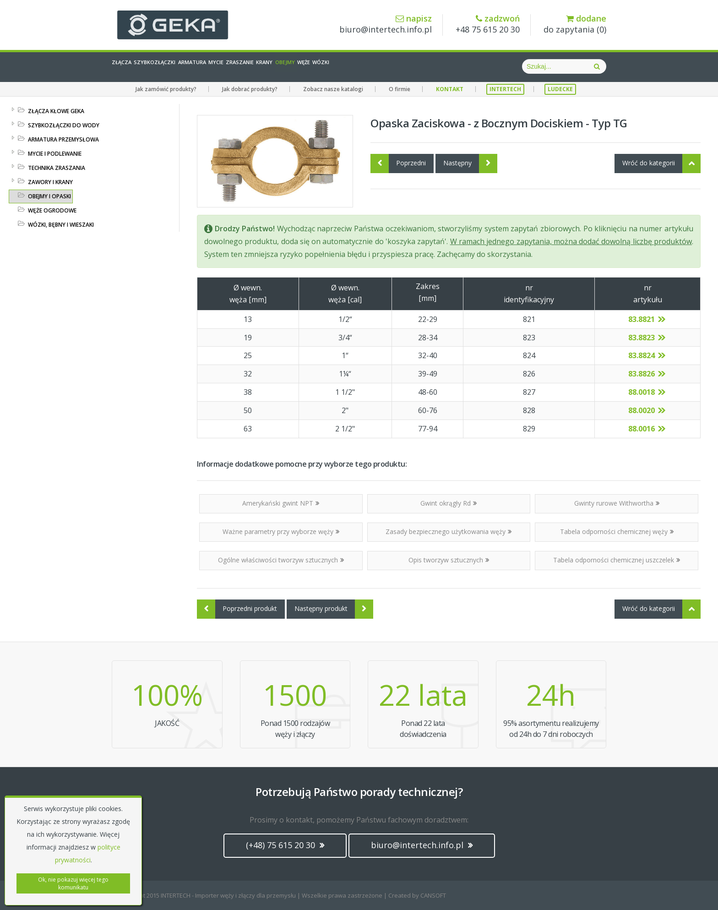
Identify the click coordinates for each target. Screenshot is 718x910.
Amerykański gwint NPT (280, 503)
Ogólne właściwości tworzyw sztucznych (281, 560)
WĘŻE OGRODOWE (52, 210)
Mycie (294, 66)
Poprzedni (398, 163)
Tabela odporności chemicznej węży (617, 531)
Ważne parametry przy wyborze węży (281, 531)
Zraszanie (337, 66)
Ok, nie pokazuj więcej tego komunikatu (73, 883)
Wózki (495, 66)
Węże (459, 66)
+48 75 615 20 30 (488, 24)
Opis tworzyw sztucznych (448, 560)
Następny (470, 163)
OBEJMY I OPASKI (49, 196)
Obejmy (422, 66)
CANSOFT (433, 895)
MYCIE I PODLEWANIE (55, 154)
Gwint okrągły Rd (448, 503)
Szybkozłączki (188, 66)
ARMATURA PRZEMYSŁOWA (63, 139)
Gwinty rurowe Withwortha (616, 503)
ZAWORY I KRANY (50, 182)
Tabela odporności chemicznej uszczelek (616, 560)
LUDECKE (560, 89)
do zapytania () (575, 24)
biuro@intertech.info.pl (385, 24)
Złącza (133, 66)
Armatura (249, 66)
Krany (382, 66)
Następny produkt (333, 609)
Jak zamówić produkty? (166, 89)
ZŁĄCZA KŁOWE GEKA (56, 111)
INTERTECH (505, 89)
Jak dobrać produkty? (249, 89)
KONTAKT (449, 89)
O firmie (399, 89)
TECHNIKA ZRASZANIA (56, 168)
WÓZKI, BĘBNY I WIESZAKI (61, 225)
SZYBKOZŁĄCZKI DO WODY (63, 125)
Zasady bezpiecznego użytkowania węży (448, 531)
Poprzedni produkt (237, 609)
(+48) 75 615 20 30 (285, 844)
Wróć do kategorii (661, 163)
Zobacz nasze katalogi (333, 89)
